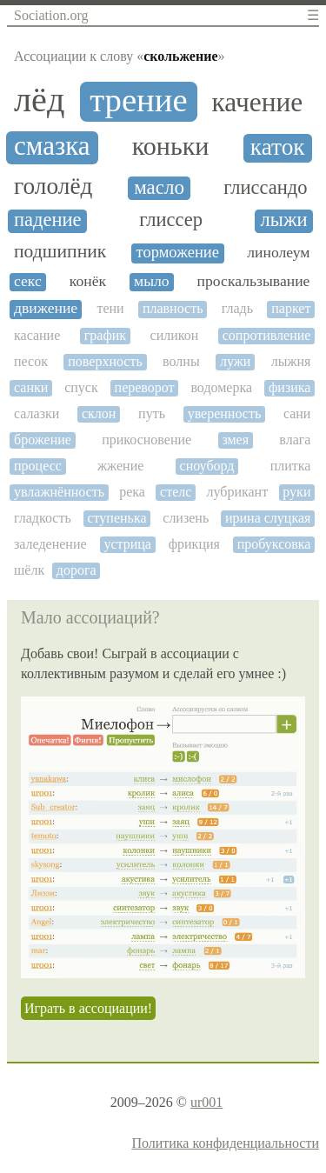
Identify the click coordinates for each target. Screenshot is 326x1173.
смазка (52, 146)
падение (48, 220)
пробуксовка (274, 544)
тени (109, 308)
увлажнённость (59, 491)
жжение (120, 465)
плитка (290, 465)
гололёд (53, 186)
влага (294, 439)
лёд (39, 100)
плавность (173, 308)
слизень (186, 517)
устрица (127, 544)
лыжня (291, 361)
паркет (290, 308)
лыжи (284, 220)
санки (31, 387)
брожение (42, 439)
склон (99, 413)
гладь (237, 308)
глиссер (171, 220)
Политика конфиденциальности (225, 1143)
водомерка (221, 387)
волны (181, 361)
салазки (36, 413)
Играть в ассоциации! (88, 1008)
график (105, 335)
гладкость (42, 517)
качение (257, 102)
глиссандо (265, 187)
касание (37, 335)
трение (139, 100)
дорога (76, 570)
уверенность (225, 413)
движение (45, 308)
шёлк (29, 570)
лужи (235, 361)
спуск (81, 387)
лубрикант (238, 491)
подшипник (60, 252)
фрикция (194, 544)
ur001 (206, 1102)
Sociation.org (51, 15)
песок (31, 361)
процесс (38, 465)
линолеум (278, 252)
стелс (175, 491)
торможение (177, 252)
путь (151, 413)
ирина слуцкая (267, 517)
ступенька (116, 517)
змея (235, 439)
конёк (88, 281)
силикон (174, 335)
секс (28, 281)
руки (296, 491)
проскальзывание (253, 281)
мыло (152, 281)
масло (159, 187)
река (132, 491)
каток (277, 147)
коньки (171, 146)
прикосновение (146, 439)
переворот (145, 387)
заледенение (50, 544)
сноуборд (207, 465)
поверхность (105, 361)
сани (297, 413)
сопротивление (267, 335)
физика (289, 387)
